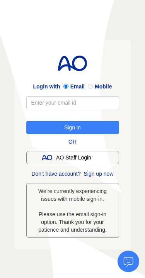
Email (77, 86)
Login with (46, 86)
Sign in (72, 127)
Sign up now (98, 174)
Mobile (103, 86)
